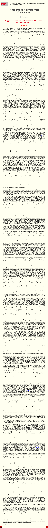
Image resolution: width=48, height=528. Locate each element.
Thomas (37, 447)
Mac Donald (5, 348)
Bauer (37, 378)
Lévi (41, 135)
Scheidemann (28, 390)
